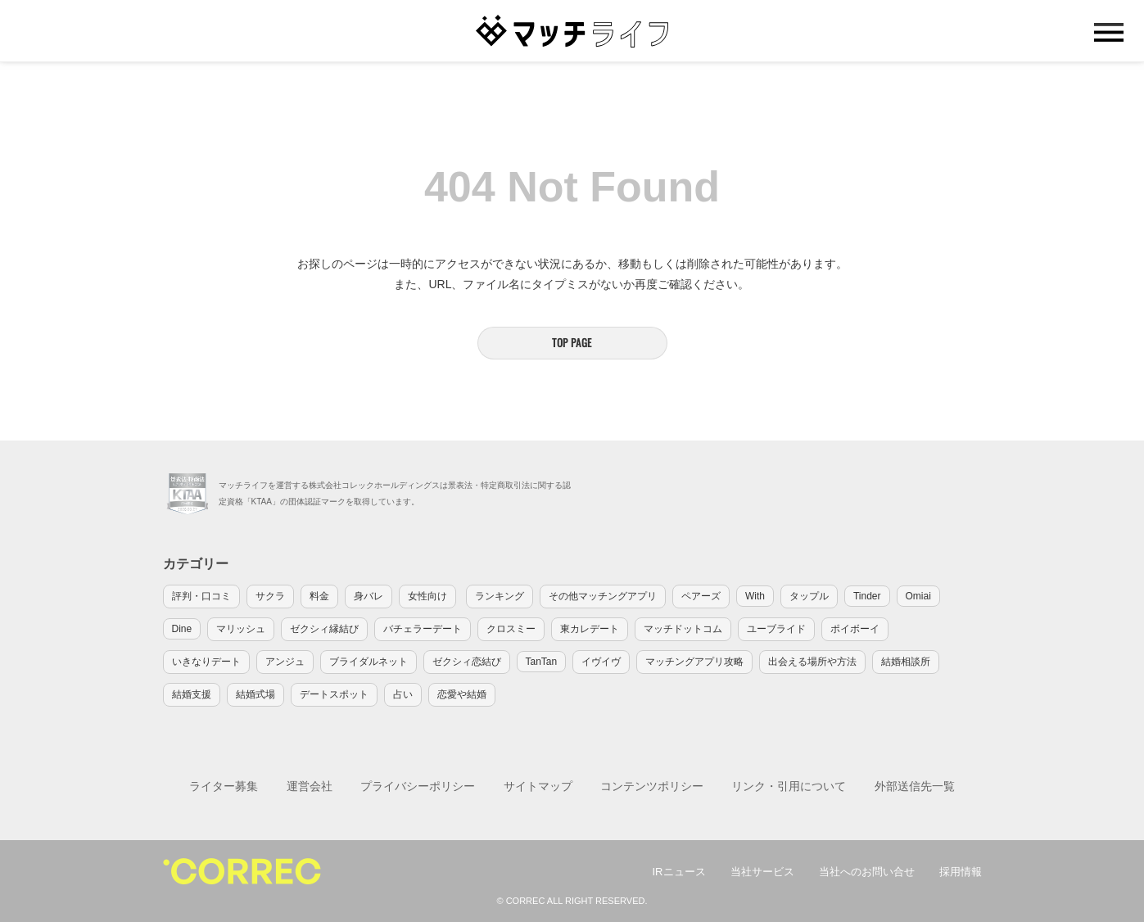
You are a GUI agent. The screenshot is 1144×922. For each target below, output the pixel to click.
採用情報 (960, 872)
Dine (182, 629)
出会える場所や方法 (812, 661)
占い (403, 694)
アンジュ (285, 661)
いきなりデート (206, 661)
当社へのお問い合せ (867, 872)
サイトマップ (538, 786)
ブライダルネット (368, 661)
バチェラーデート (422, 629)
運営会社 (309, 786)
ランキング (499, 596)
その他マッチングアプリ (603, 596)
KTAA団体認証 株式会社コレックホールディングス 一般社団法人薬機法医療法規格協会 (187, 493)
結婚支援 (191, 694)
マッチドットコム (683, 629)
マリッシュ (240, 629)
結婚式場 (255, 694)
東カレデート (589, 629)
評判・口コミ (201, 596)
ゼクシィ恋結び (466, 661)
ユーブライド (776, 629)
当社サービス (762, 872)
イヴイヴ (601, 661)
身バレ (368, 596)
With (755, 596)
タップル (809, 596)
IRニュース (679, 872)
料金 (319, 596)
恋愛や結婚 (461, 694)
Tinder (867, 596)
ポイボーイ (854, 629)
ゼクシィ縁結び (324, 629)
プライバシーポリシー (417, 786)
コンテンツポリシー (651, 786)
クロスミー (511, 629)
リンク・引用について (788, 786)
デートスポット (334, 694)
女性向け (427, 596)
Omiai (918, 596)
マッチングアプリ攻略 (694, 661)
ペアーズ (701, 596)
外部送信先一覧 (915, 786)
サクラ (270, 596)
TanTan (542, 661)
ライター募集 (223, 786)
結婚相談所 (905, 661)
